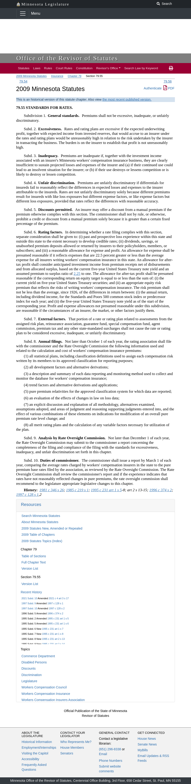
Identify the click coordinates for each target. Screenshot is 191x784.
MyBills (143, 750)
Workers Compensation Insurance (45, 694)
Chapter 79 (74, 76)
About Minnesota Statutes (39, 522)
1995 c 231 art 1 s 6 (58, 623)
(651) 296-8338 (110, 749)
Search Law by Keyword (141, 68)
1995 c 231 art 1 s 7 (53, 628)
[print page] (171, 68)
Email (103, 754)
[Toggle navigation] (22, 13)
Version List (29, 568)
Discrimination (31, 675)
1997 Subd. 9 (28, 603)
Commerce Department (38, 656)
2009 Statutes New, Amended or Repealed (51, 528)
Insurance (57, 76)
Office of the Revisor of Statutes (67, 58)
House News (147, 738)
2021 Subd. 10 (29, 598)
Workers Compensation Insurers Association (53, 700)
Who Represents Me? (75, 742)
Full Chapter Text (33, 562)
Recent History (31, 592)
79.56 (168, 81)
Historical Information (37, 742)
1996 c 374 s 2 (55, 613)
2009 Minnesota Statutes (31, 76)
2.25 (77, 273)
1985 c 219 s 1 (77, 490)
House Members (72, 747)
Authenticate (153, 88)
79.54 (23, 81)
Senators (66, 753)
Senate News (147, 744)
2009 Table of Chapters (38, 534)
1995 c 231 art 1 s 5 (58, 618)
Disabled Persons (34, 662)
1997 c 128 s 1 (55, 603)
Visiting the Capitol (35, 753)
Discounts (28, 668)
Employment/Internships (39, 747)
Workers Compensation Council (44, 687)
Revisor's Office (107, 68)
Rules (48, 68)
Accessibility (30, 759)
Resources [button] (31, 504)
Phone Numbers (110, 760)
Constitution (84, 68)
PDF (168, 88)
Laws (37, 68)
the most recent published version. (126, 99)
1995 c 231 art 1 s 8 (53, 633)
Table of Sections (33, 556)
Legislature (29, 681)
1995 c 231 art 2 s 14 (53, 644)
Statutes (23, 68)
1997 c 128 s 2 (57, 608)
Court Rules (64, 68)
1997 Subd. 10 (29, 608)
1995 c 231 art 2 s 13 (53, 639)
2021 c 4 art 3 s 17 (59, 598)
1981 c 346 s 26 (51, 490)
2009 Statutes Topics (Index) (41, 541)
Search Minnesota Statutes (40, 516)
